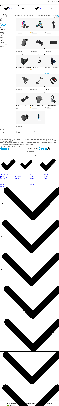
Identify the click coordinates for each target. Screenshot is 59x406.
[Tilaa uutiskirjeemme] (27, 155)
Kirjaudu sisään (52, 1)
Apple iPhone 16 (2, 176)
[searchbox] (30, 1)
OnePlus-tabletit (32, 178)
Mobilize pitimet (18, 131)
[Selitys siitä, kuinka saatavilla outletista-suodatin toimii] (6, 44)
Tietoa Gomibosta (32, 183)
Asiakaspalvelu (29, 335)
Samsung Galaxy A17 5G (3, 179)
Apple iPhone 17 (2, 175)
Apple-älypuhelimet (17, 175)
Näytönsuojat (46, 176)
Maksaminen (2, 183)
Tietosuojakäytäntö (32, 184)
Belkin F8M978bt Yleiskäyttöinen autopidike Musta (22, 105)
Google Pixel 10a (2, 178)
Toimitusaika (2, 184)
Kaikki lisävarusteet (46, 179)
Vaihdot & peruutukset (3, 185)
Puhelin (16, 174)
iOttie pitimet (4, 14)
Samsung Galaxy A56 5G (3, 177)
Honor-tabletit (31, 177)
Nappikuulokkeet (46, 177)
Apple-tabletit (31, 175)
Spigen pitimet (18, 132)
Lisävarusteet (46, 174)
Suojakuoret (45, 175)
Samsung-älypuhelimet (18, 176)
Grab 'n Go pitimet (5, 15)
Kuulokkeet (45, 178)
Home (2, 11)
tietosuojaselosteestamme (45, 404)
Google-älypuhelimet (17, 178)
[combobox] (30, 1)
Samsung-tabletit (32, 176)
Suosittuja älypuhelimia (4, 174)
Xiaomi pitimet (33, 131)
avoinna (29, 149)
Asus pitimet (3, 131)
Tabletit (31, 174)
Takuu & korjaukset (2, 186)
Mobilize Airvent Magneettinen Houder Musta (50, 105)
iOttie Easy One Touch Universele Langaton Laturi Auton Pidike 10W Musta (23, 68)
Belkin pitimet (5, 16)
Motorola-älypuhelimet (18, 177)
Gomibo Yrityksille (17, 183)
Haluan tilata (37, 155)
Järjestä (55, 17)
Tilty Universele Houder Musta (34, 67)
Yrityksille (48, 1)
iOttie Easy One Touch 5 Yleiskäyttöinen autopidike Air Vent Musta (37, 106)
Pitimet (4, 11)
